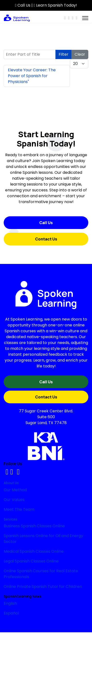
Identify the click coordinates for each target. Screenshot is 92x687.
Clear (80, 54)
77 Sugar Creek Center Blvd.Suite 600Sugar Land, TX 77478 (46, 417)
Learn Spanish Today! (55, 5)
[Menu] (85, 18)
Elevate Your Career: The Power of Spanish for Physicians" (32, 75)
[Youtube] (68, 18)
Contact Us (46, 239)
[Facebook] (65, 18)
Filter (63, 54)
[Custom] (76, 18)
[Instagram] (72, 18)
